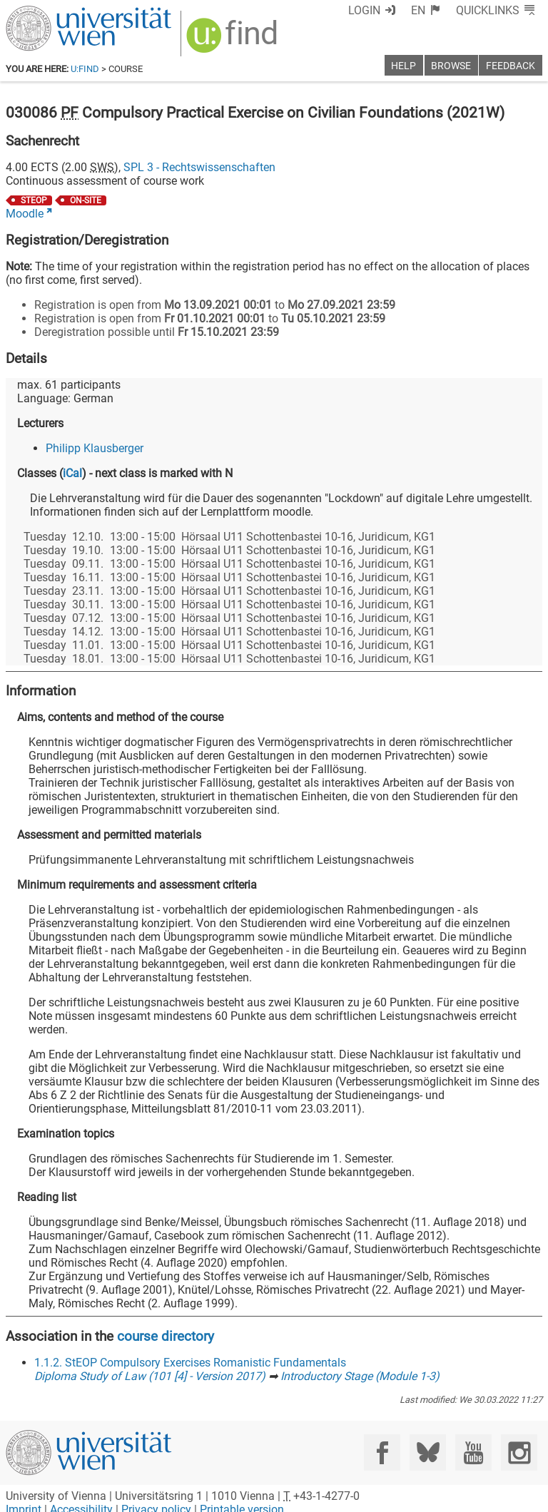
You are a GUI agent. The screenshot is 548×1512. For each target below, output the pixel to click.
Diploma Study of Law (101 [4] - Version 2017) (149, 1376)
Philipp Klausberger (94, 448)
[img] (234, 40)
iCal (72, 473)
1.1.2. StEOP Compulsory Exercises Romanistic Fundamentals (190, 1362)
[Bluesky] (428, 1452)
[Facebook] (382, 1452)
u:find (85, 68)
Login (364, 10)
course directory (165, 1336)
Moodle (25, 213)
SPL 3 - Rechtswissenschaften (199, 167)
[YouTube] (473, 1452)
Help (403, 66)
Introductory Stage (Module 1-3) (360, 1376)
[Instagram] (519, 1452)
